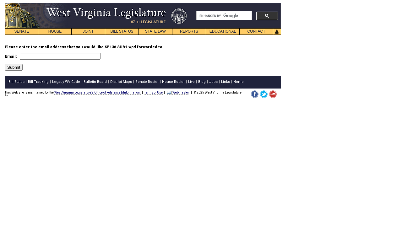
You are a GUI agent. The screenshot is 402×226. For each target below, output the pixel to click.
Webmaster (178, 92)
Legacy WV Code (66, 82)
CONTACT (256, 31)
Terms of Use (153, 92)
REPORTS (189, 31)
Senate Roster (147, 82)
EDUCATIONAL (222, 31)
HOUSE (55, 31)
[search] (223, 16)
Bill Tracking (38, 82)
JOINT (88, 31)
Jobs (213, 82)
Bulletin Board (95, 82)
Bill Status (16, 82)
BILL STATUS (121, 31)
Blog (202, 82)
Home (238, 82)
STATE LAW (155, 31)
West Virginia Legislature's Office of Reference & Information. (97, 92)
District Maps (121, 82)
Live (191, 82)
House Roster (173, 82)
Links (225, 82)
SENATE (21, 31)
